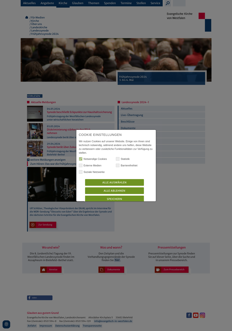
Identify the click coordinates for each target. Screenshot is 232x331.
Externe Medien (90, 165)
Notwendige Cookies (93, 159)
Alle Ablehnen (114, 190)
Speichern (114, 199)
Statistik (123, 159)
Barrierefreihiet (126, 165)
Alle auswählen (114, 182)
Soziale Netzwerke (92, 172)
